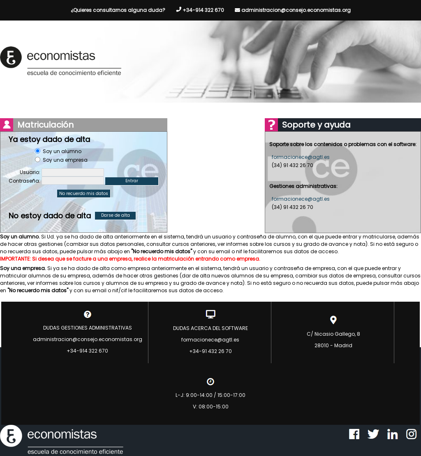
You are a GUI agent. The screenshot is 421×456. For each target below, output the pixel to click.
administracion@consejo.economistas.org (296, 10)
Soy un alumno (62, 151)
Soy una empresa (65, 159)
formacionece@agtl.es (301, 157)
